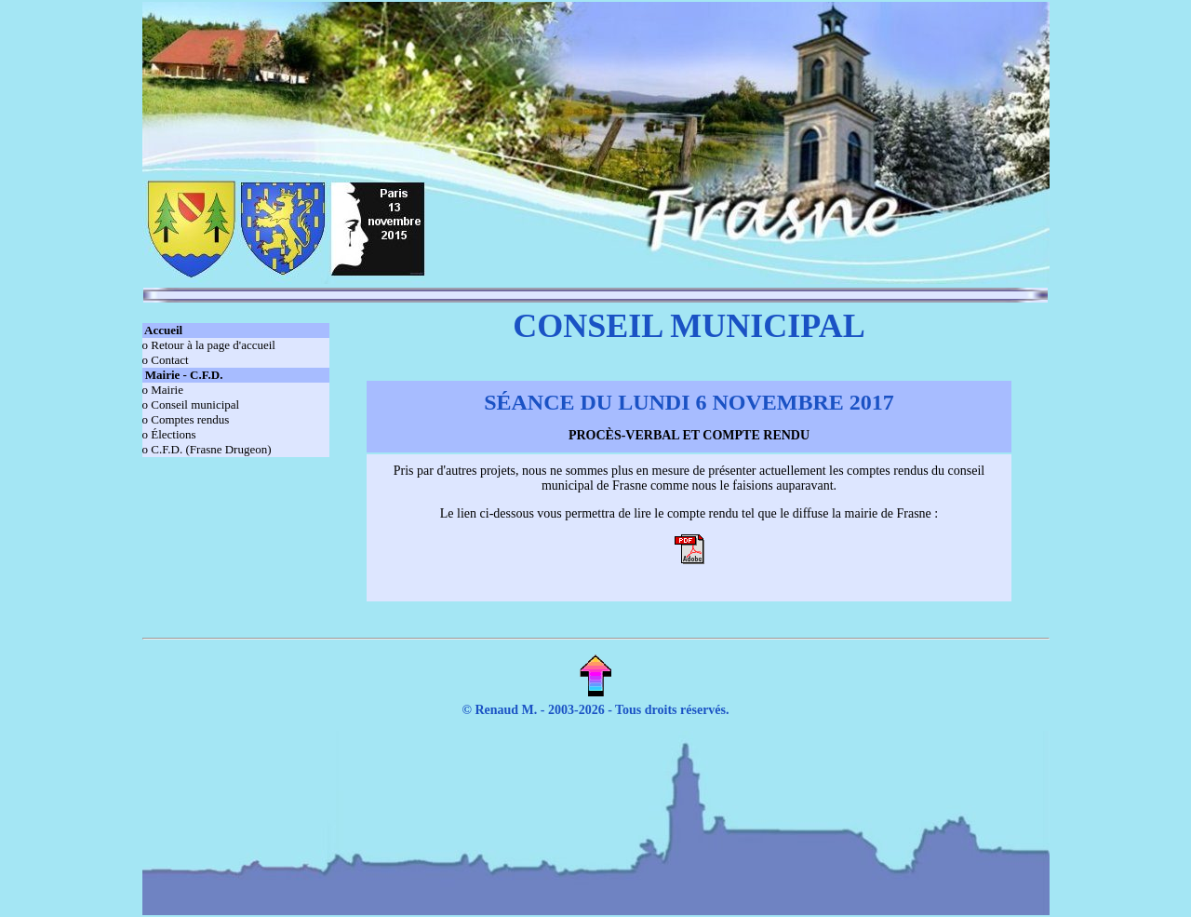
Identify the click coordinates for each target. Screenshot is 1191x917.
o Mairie (162, 390)
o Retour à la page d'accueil (208, 345)
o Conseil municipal (191, 404)
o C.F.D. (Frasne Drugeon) (207, 449)
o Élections (169, 434)
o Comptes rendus (186, 419)
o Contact (165, 360)
